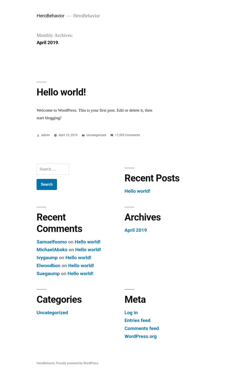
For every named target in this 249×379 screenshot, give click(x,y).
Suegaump (48, 273)
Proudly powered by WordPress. (77, 363)
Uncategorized (96, 135)
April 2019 (135, 230)
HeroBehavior (50, 15)
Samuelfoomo (52, 242)
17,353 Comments (127, 135)
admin (45, 135)
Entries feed (137, 320)
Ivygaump (47, 257)
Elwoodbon (48, 265)
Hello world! (61, 92)
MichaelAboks (52, 249)
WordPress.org (140, 336)
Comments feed (141, 328)
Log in (131, 312)
